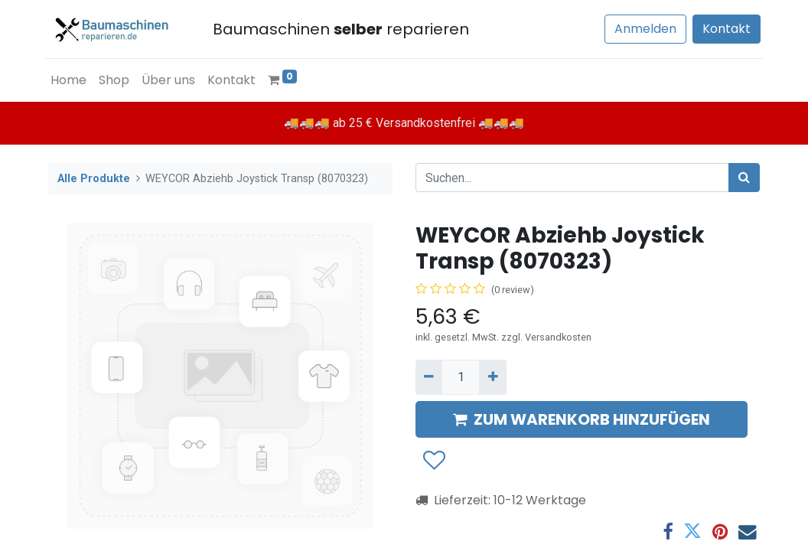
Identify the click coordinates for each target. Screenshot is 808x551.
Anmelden (642, 28)
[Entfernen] (428, 377)
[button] (433, 461)
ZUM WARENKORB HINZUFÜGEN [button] (581, 419)
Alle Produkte (93, 178)
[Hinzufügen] (492, 377)
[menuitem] (72, 80)
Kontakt (723, 28)
